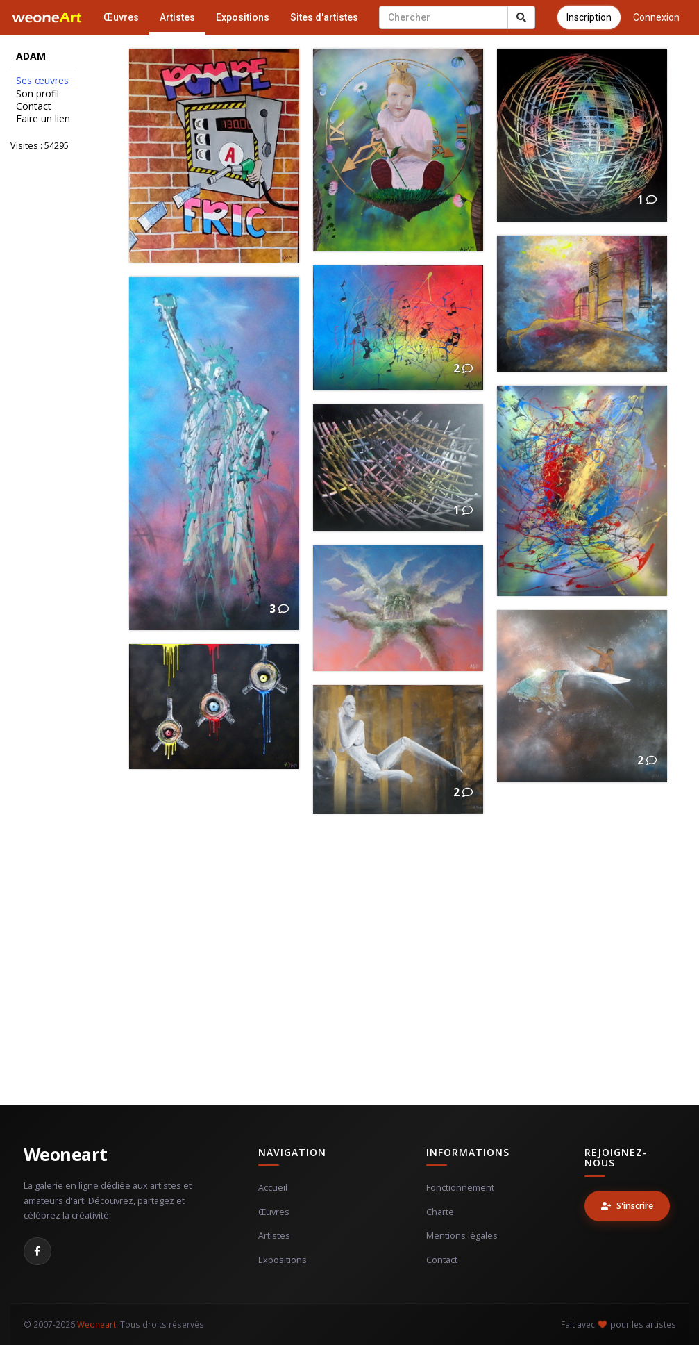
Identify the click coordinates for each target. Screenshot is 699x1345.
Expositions (242, 17)
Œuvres (121, 17)
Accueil (272, 1188)
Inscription (589, 17)
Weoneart (66, 1154)
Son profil (37, 94)
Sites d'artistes (324, 17)
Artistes (177, 17)
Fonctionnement (460, 1188)
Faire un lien (43, 119)
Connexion (656, 17)
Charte (440, 1212)
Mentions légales (462, 1235)
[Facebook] (37, 1251)
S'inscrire (627, 1206)
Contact (33, 106)
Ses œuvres (42, 80)
